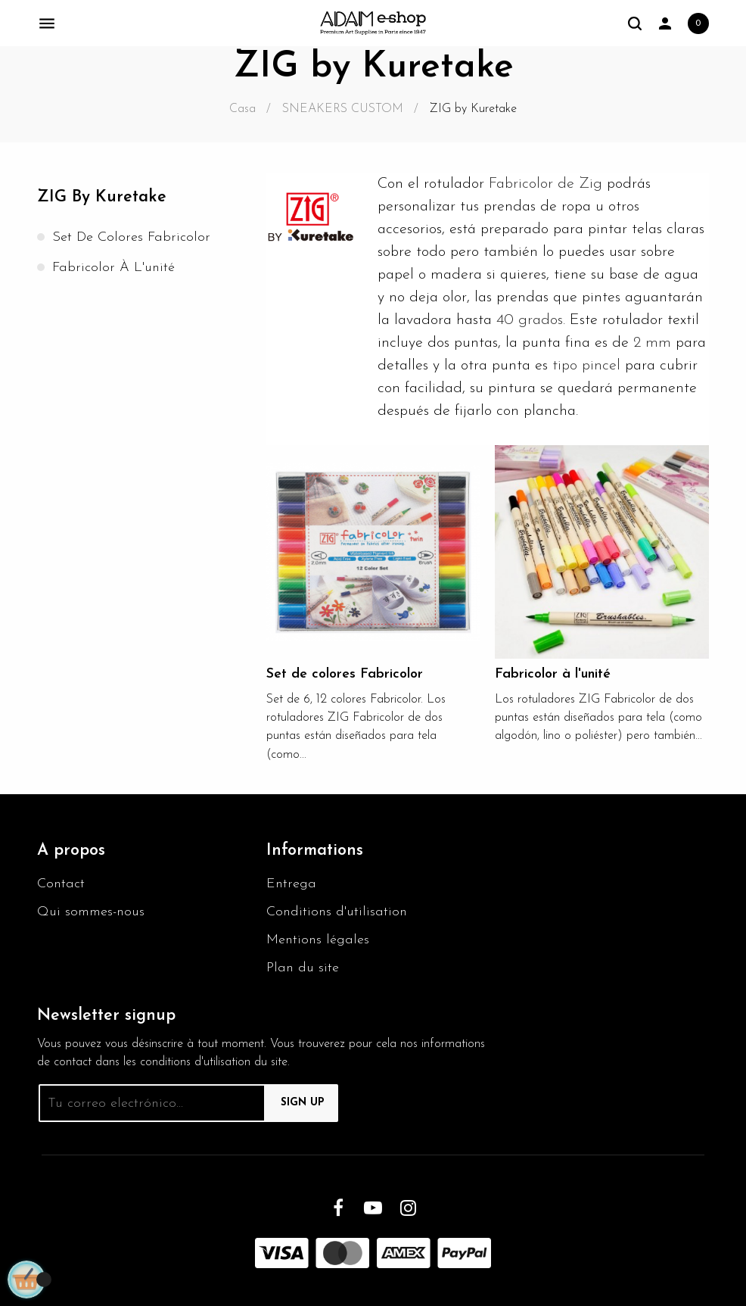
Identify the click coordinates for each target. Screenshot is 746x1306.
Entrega (291, 884)
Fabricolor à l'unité (113, 267)
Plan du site (302, 968)
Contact (61, 884)
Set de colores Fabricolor (131, 237)
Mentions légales (317, 940)
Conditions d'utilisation (336, 912)
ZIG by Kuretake (101, 197)
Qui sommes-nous (91, 912)
